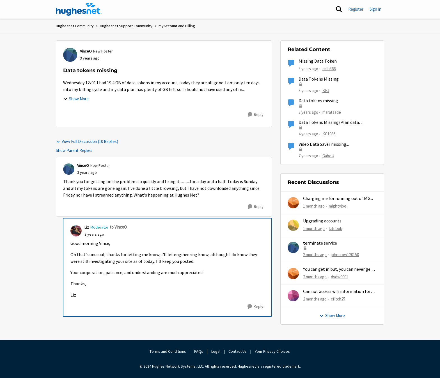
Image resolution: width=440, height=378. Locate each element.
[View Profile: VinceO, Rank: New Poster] (70, 55)
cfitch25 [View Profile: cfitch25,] (338, 299)
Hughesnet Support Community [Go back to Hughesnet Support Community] (126, 25)
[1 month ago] (314, 206)
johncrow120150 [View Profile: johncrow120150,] (345, 254)
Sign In (375, 9)
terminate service (320, 243)
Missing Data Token (318, 61)
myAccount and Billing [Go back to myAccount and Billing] (177, 25)
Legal (215, 351)
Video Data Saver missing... (324, 144)
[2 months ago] (315, 255)
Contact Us (237, 351)
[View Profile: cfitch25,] (293, 295)
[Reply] (256, 115)
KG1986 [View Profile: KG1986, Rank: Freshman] (328, 133)
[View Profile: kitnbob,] (293, 225)
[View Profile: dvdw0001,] (293, 273)
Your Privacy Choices (273, 351)
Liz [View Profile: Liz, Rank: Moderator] (86, 227)
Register (355, 9)
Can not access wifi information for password (337, 292)
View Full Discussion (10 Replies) (87, 141)
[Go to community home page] (79, 9)
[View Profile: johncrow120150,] (293, 247)
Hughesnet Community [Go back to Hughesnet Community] (75, 25)
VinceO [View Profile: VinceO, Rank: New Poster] (86, 51)
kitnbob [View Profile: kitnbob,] (335, 228)
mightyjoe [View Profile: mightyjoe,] (337, 206)
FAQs (198, 351)
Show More (76, 98)
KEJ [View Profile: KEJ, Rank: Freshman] (325, 90)
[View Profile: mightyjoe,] (293, 202)
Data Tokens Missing (319, 79)
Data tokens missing (318, 101)
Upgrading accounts (322, 221)
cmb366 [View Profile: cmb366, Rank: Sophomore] (329, 68)
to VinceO (118, 227)
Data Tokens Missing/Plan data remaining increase (329, 123)
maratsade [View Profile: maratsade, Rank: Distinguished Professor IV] (331, 112)
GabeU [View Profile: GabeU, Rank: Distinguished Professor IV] (328, 155)
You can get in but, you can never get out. (337, 269)
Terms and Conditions (168, 351)
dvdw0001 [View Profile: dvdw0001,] (339, 276)
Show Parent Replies (74, 150)
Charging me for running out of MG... (338, 198)
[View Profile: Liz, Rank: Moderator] (76, 230)
